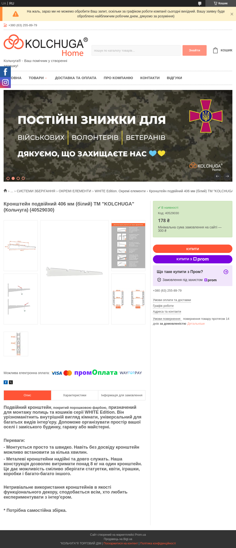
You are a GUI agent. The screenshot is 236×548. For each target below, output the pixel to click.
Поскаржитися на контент (121, 543)
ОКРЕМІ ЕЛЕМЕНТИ (75, 191)
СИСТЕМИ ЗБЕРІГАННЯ (36, 191)
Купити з (193, 259)
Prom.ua (140, 534)
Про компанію (118, 78)
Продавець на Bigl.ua (118, 539)
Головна (12, 78)
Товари (36, 78)
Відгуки (174, 78)
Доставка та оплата (75, 78)
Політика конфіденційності (158, 543)
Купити (192, 249)
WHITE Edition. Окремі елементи (120, 191)
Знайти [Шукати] (194, 50)
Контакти (149, 78)
